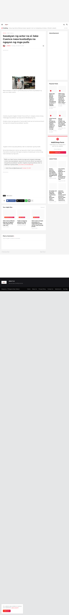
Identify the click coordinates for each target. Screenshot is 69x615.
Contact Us (50, 289)
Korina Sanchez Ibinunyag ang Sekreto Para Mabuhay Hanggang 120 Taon (53, 172)
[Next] (67, 28)
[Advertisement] (34, 11)
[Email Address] (57, 149)
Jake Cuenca (10, 33)
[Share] (43, 46)
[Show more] (32, 200)
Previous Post (5, 252)
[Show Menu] (2, 24)
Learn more (14, 607)
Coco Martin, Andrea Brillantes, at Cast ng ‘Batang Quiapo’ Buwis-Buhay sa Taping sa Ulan (61, 174)
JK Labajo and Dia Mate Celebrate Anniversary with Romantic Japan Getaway (53, 195)
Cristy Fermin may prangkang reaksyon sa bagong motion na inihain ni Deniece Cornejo (52, 124)
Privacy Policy (42, 289)
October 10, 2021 (26, 168)
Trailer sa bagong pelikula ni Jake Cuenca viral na (22, 222)
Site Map (65, 289)
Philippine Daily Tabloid (13, 289)
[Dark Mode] (64, 24)
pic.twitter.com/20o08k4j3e (25, 164)
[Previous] (65, 28)
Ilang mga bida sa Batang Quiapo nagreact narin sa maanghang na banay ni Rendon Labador (32, 28)
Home (4, 33)
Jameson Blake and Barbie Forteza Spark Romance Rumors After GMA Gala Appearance (62, 195)
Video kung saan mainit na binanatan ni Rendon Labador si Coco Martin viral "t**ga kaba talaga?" (62, 98)
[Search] (67, 24)
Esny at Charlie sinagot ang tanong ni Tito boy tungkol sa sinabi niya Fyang (62, 122)
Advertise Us (58, 289)
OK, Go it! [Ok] (6, 611)
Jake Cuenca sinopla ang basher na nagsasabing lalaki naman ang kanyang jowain (37, 223)
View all (42, 207)
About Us (34, 289)
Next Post (42, 252)
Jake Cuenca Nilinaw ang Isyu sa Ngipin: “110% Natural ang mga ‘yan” (9, 223)
